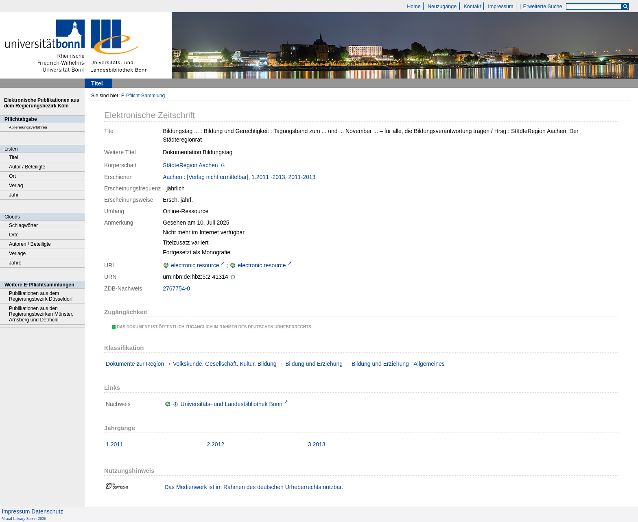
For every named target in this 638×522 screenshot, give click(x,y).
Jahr (14, 195)
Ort (12, 176)
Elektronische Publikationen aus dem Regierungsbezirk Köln (41, 103)
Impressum (500, 6)
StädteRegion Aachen (190, 165)
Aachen (172, 177)
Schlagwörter (23, 225)
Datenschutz (47, 511)
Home (414, 6)
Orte (14, 235)
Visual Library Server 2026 (24, 518)
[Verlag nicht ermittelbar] (217, 177)
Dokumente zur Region (135, 363)
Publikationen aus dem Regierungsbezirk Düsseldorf (40, 296)
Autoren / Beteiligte (30, 244)
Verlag (16, 185)
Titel (13, 157)
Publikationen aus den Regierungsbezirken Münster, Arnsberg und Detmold (41, 314)
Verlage (17, 253)
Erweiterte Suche (542, 6)
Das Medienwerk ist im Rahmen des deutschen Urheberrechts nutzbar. (253, 487)
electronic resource (195, 265)
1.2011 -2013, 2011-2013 (283, 177)
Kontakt (472, 6)
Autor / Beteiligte (27, 167)
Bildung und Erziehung (314, 363)
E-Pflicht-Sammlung (143, 95)
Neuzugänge (442, 6)
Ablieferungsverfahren (28, 127)
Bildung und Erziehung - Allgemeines (398, 363)
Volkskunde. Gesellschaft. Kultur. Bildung (224, 363)
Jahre (15, 263)
